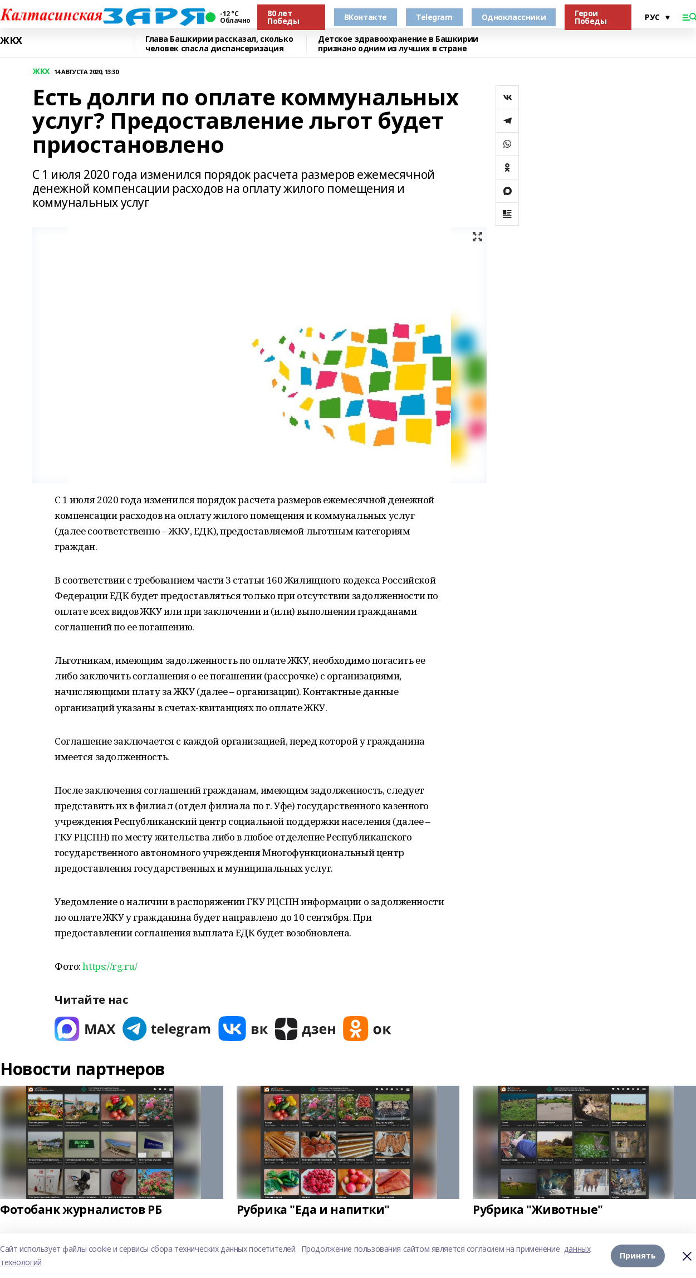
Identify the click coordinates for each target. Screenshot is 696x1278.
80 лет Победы (283, 17)
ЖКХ (11, 41)
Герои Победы (590, 17)
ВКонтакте (365, 17)
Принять (638, 1255)
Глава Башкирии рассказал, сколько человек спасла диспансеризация (219, 44)
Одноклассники (514, 17)
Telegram (434, 17)
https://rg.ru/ (109, 966)
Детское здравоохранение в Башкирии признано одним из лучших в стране (398, 44)
